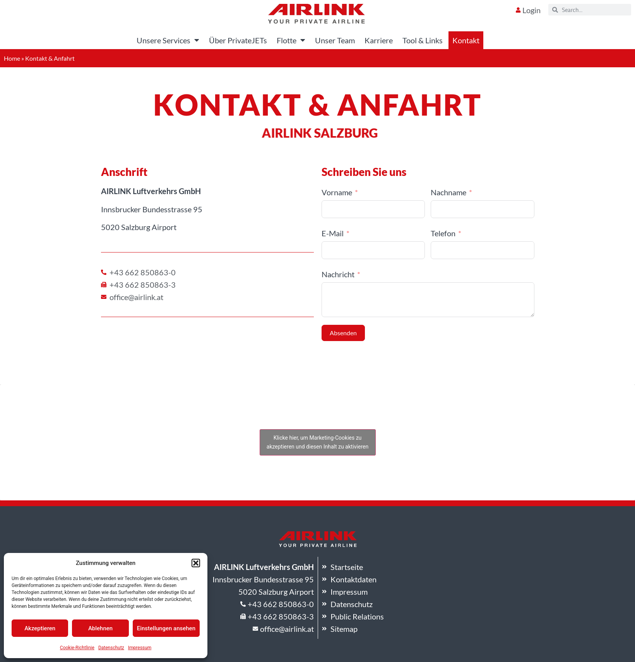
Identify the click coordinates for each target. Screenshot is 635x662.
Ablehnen (100, 628)
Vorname (337, 192)
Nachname (448, 192)
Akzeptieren (39, 628)
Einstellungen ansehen (166, 628)
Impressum (139, 647)
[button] (196, 563)
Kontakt (465, 40)
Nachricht (338, 274)
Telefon (443, 233)
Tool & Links (422, 40)
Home (12, 58)
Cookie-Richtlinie (77, 647)
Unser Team (335, 40)
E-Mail (333, 233)
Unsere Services (168, 40)
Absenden (343, 332)
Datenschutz (111, 647)
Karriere (379, 40)
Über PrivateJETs (238, 40)
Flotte (291, 40)
